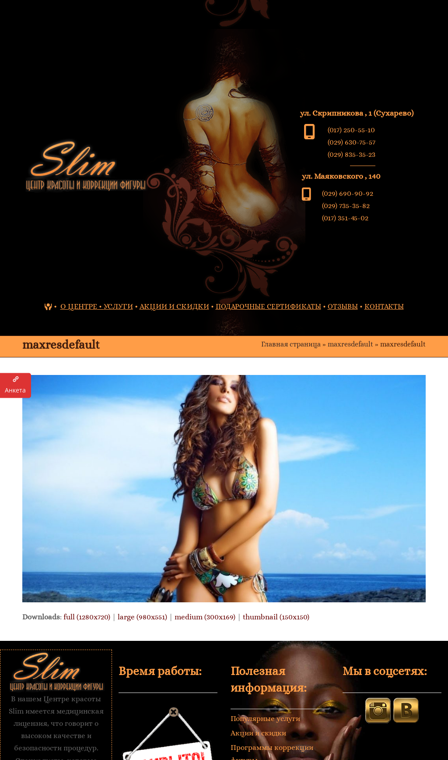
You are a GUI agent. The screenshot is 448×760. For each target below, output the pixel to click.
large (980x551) (142, 617)
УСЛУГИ (118, 306)
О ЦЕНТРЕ (78, 306)
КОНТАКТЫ (384, 306)
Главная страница (291, 344)
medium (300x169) (205, 617)
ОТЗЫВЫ (343, 306)
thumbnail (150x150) (276, 617)
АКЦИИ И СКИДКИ (174, 306)
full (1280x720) (86, 617)
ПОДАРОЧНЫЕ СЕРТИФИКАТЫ (268, 306)
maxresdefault (350, 344)
